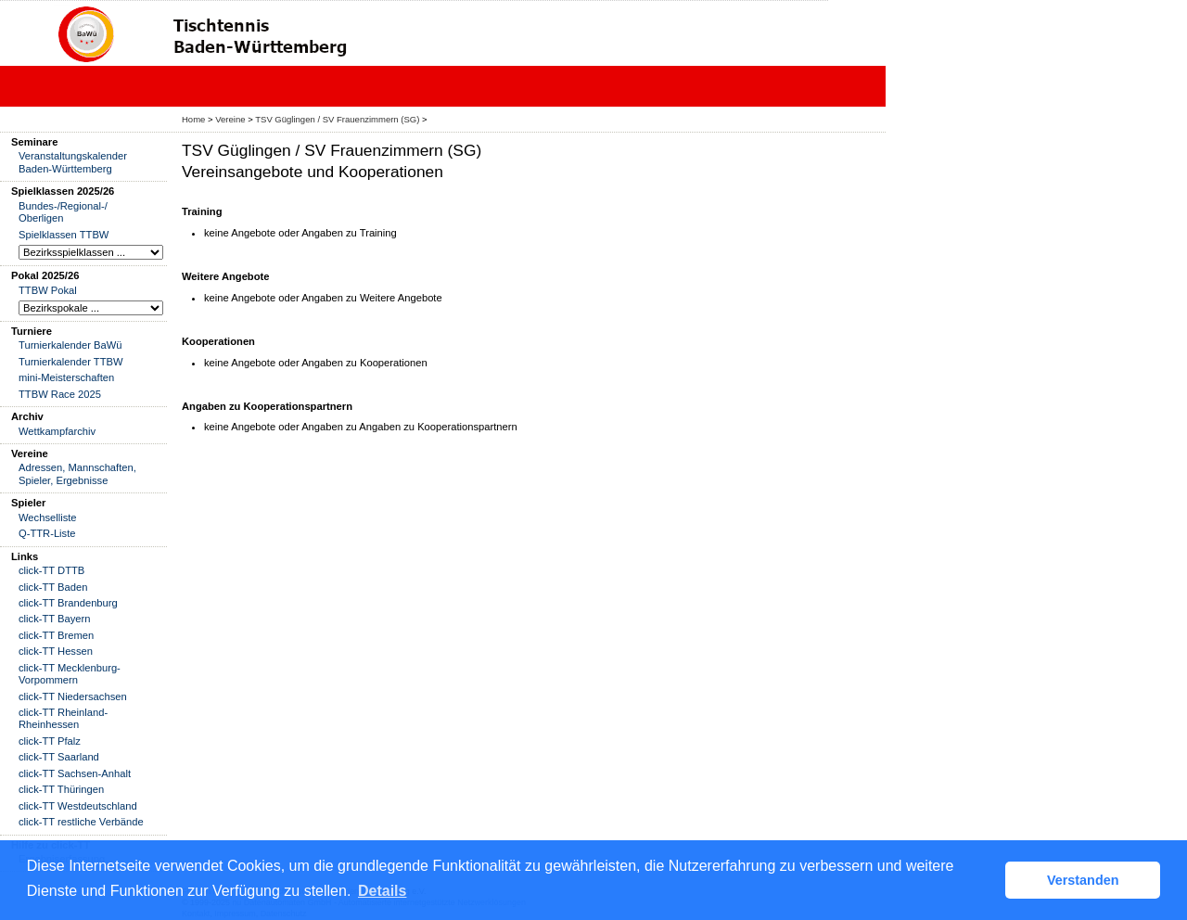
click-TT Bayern (55, 618)
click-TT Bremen (56, 635)
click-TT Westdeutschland (78, 805)
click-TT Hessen (56, 651)
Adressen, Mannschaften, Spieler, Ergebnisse (77, 473)
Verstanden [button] (1083, 880)
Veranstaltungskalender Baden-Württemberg (73, 161)
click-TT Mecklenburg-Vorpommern (70, 673)
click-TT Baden (53, 587)
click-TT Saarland (59, 756)
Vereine (230, 119)
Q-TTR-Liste (47, 533)
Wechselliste (48, 517)
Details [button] (382, 891)
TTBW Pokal (48, 290)
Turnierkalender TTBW (71, 361)
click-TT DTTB (51, 570)
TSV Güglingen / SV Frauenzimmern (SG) (337, 119)
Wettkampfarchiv (57, 431)
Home (193, 119)
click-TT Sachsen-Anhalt (75, 773)
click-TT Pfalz (50, 741)
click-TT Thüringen (61, 789)
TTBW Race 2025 (60, 394)
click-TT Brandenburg (68, 602)
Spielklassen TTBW (63, 234)
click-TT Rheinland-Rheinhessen (63, 718)
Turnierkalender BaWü (70, 345)
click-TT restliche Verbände (81, 821)
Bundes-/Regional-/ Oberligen (63, 212)
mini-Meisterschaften (66, 377)
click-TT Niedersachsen (73, 696)
